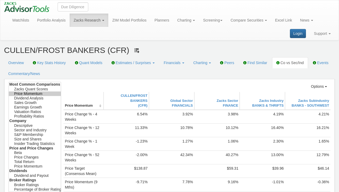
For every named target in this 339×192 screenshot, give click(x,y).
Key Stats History (49, 63)
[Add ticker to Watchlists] (136, 50)
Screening (212, 20)
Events (321, 63)
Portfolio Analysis (51, 20)
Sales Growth (35, 103)
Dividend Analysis (35, 98)
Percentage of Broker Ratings (35, 189)
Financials (174, 63)
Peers (227, 63)
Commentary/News (24, 74)
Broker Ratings (35, 185)
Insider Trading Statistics (35, 143)
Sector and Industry (35, 130)
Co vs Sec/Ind (290, 63)
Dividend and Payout (35, 175)
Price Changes (35, 157)
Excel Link (283, 20)
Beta (35, 153)
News (306, 20)
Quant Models (88, 63)
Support (322, 33)
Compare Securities (248, 20)
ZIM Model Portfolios (129, 20)
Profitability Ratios (35, 116)
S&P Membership (35, 134)
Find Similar (255, 63)
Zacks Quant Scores (35, 89)
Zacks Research (89, 20)
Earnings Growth (35, 107)
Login (297, 33)
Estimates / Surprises (133, 63)
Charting (186, 20)
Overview (16, 63)
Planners (161, 20)
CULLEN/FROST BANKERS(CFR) (134, 100)
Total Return (35, 162)
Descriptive (35, 125)
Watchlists (20, 20)
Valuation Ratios (35, 112)
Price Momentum (35, 93)
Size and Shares (35, 139)
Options (319, 86)
